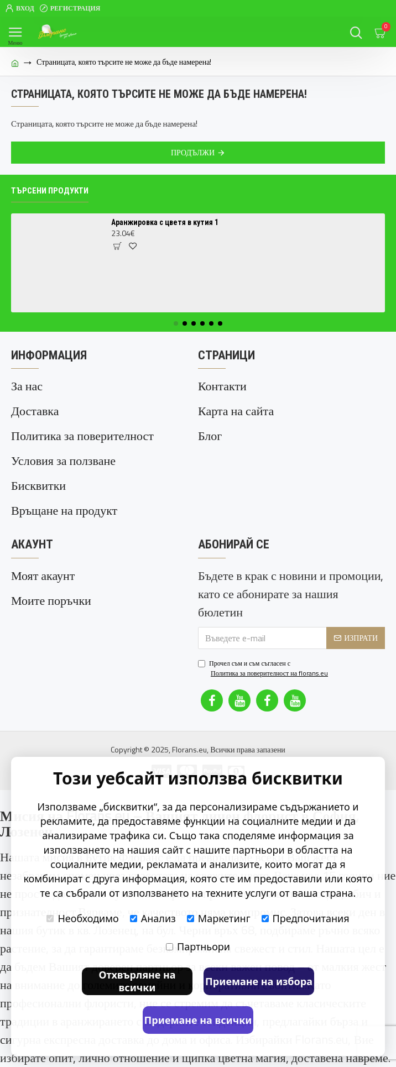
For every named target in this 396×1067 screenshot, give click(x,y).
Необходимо (82, 918)
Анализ (153, 918)
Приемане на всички (198, 1020)
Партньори (198, 946)
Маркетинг (219, 918)
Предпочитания (306, 918)
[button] (176, 323)
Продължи (193, 152)
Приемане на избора (258, 981)
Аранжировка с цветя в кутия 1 (164, 222)
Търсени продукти (49, 191)
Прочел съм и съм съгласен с (264, 668)
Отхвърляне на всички (136, 981)
